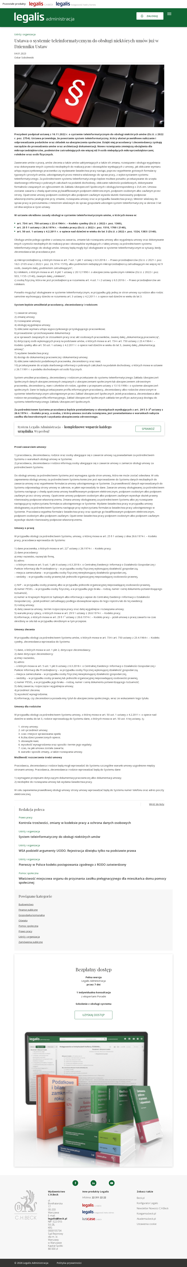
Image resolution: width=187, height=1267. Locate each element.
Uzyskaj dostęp (93, 1015)
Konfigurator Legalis (147, 1203)
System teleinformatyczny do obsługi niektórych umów (59, 837)
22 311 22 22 (99, 1197)
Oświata (23, 920)
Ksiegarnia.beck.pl (146, 1213)
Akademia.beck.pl (146, 1218)
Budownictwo (26, 904)
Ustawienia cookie (147, 1224)
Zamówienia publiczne (31, 942)
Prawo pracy (25, 817)
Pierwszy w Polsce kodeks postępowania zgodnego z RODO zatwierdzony (72, 865)
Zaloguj (152, 16)
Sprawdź (148, 429)
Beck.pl (141, 1198)
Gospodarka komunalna (32, 915)
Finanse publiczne (28, 909)
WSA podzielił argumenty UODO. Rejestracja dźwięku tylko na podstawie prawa (77, 851)
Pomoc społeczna (28, 873)
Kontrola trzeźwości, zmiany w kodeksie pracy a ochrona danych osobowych (75, 823)
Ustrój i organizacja (25, 34)
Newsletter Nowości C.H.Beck (152, 1208)
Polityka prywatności (69, 1262)
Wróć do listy (156, 804)
